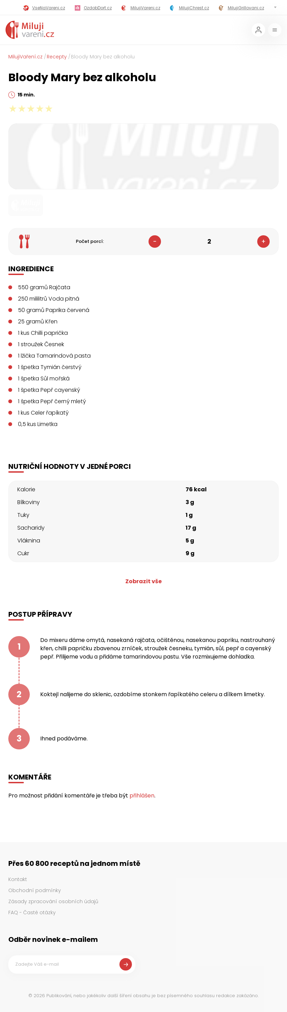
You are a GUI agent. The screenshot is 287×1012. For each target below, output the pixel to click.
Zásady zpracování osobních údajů (53, 901)
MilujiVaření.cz (25, 56)
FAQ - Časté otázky (32, 912)
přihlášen (141, 796)
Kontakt (17, 879)
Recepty (57, 56)
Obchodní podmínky (34, 890)
